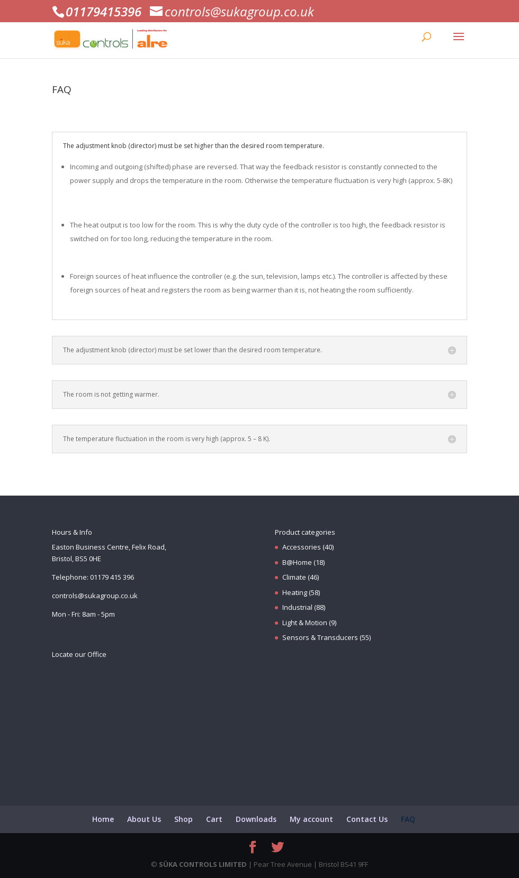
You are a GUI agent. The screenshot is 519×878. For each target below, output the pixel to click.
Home (103, 819)
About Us (144, 819)
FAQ (408, 819)
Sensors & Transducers (320, 637)
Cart (214, 819)
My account (311, 819)
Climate (294, 577)
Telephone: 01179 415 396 (93, 577)
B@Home (297, 562)
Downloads (256, 819)
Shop (183, 819)
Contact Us (367, 819)
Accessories (301, 547)
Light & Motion (304, 622)
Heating (294, 592)
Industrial (297, 607)
